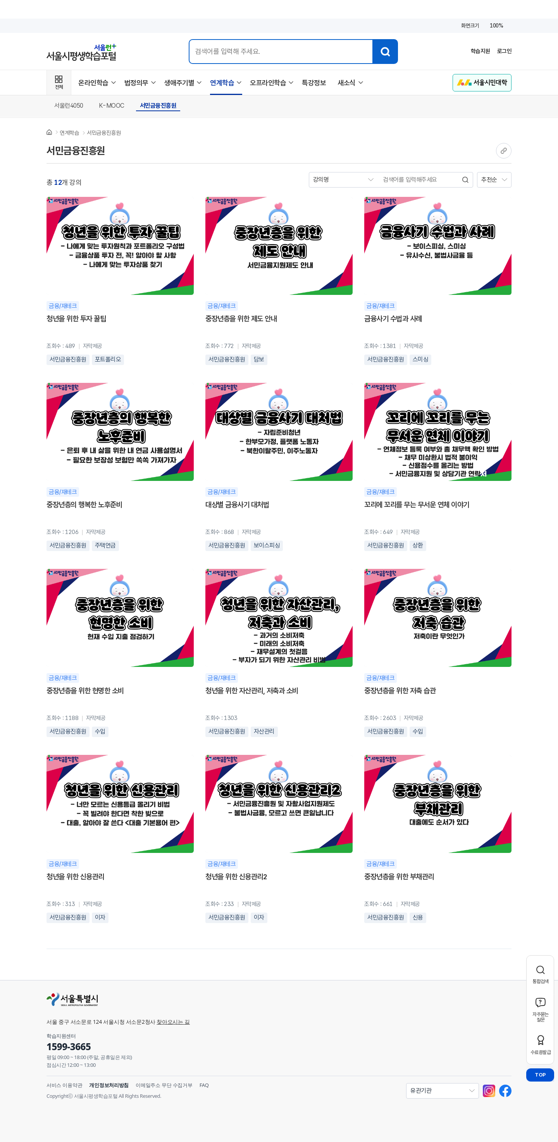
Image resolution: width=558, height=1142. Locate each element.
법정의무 (136, 83)
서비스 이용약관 (64, 1085)
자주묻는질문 (540, 1017)
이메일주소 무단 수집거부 (164, 1085)
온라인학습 (93, 83)
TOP (540, 1075)
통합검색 (540, 981)
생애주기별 (179, 83)
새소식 (347, 83)
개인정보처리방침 (109, 1085)
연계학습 (222, 83)
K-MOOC (111, 105)
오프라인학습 (268, 83)
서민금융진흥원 (158, 105)
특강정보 (314, 83)
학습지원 (478, 51)
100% (496, 25)
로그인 (504, 51)
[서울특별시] (189, 999)
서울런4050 (68, 105)
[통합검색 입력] (280, 51)
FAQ (204, 1085)
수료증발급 (540, 1052)
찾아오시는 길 (173, 1021)
